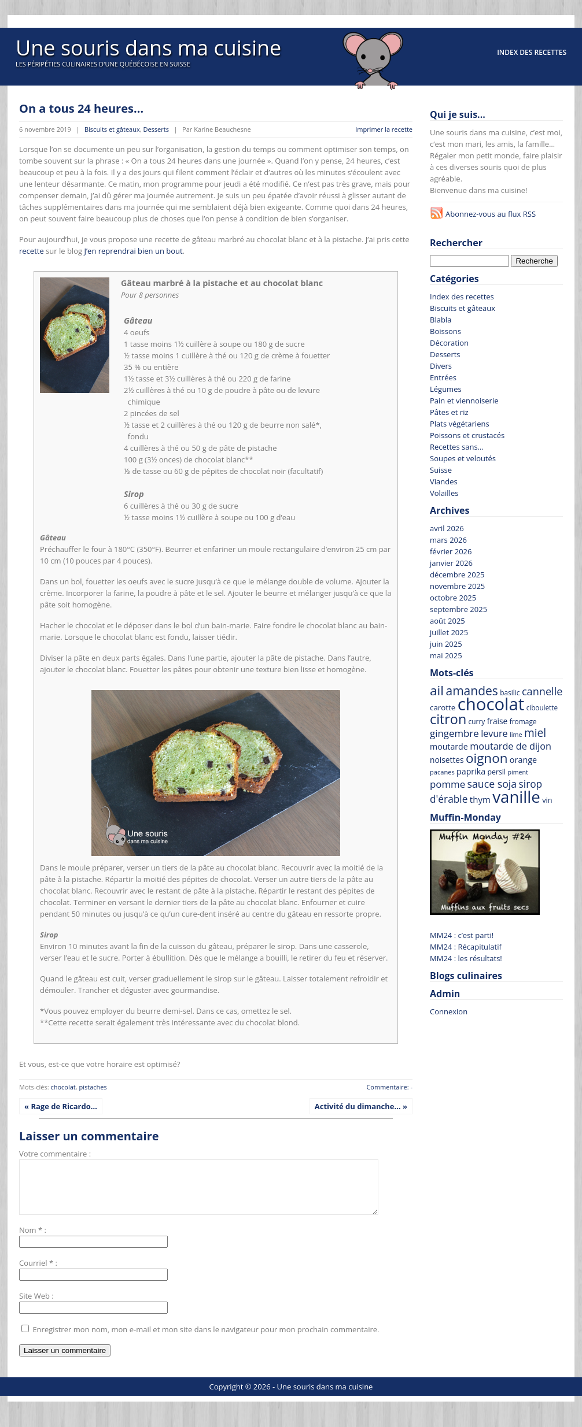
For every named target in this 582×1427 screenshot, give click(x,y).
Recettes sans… (457, 447)
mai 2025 (446, 655)
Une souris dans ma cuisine (148, 48)
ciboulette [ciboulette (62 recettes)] (542, 707)
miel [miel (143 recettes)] (535, 732)
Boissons (445, 331)
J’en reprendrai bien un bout (133, 251)
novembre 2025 (457, 586)
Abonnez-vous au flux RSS (490, 214)
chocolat (62, 1087)
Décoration (449, 343)
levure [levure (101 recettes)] (494, 733)
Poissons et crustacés (467, 435)
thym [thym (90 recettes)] (480, 799)
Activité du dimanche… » (361, 1106)
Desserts (155, 129)
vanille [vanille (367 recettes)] (516, 796)
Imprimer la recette (383, 129)
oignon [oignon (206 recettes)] (486, 758)
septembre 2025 (458, 609)
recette (31, 251)
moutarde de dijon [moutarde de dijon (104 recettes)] (510, 746)
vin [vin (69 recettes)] (547, 800)
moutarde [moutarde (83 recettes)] (449, 746)
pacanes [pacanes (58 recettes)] (442, 772)
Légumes (446, 389)
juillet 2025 (449, 632)
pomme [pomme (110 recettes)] (447, 784)
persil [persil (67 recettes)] (496, 772)
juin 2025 (446, 644)
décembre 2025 (457, 574)
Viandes (444, 481)
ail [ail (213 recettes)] (437, 690)
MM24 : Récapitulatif (466, 947)
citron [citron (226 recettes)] (448, 719)
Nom (27, 1240)
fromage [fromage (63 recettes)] (523, 721)
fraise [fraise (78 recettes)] (497, 721)
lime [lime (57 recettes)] (516, 734)
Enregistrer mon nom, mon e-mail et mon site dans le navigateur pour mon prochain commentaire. (205, 1340)
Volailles (444, 493)
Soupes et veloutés (463, 458)
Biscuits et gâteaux (112, 129)
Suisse (441, 470)
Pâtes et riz (449, 412)
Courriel (33, 1273)
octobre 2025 (453, 597)
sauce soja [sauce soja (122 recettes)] (492, 784)
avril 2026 (447, 528)
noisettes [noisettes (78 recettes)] (447, 759)
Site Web (34, 1306)
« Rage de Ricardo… (60, 1106)
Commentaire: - (389, 1087)
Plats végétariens (459, 423)
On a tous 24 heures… (81, 108)
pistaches (93, 1087)
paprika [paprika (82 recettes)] (470, 771)
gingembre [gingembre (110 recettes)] (454, 733)
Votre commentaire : (55, 1153)
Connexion (448, 1011)
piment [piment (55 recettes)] (517, 772)
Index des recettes (531, 52)
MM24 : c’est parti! (461, 935)
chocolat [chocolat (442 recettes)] (491, 704)
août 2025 (447, 621)
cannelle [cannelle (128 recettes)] (542, 691)
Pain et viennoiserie (464, 400)
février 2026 (451, 551)
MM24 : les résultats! (466, 958)
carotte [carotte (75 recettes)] (442, 707)
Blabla (440, 319)
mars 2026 (448, 540)
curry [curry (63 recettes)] (477, 721)
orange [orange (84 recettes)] (523, 759)
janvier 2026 (451, 563)
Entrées (443, 377)
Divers (441, 366)
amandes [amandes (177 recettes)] (471, 691)
